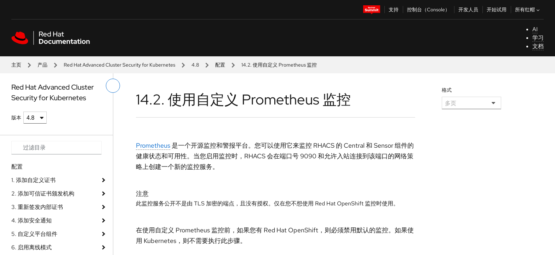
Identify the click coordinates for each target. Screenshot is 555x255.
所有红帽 (528, 9)
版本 (16, 117)
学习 (538, 37)
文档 (538, 46)
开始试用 (497, 9)
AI (535, 29)
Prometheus (153, 145)
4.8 (195, 65)
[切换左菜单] (113, 86)
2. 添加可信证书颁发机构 (42, 193)
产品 (42, 65)
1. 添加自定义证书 (33, 180)
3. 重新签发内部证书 (37, 207)
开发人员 (468, 9)
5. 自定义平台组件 (34, 234)
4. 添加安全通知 (31, 220)
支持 (394, 9)
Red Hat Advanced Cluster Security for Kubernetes (119, 65)
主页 (16, 65)
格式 (447, 90)
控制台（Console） (428, 9)
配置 (220, 65)
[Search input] (56, 147)
